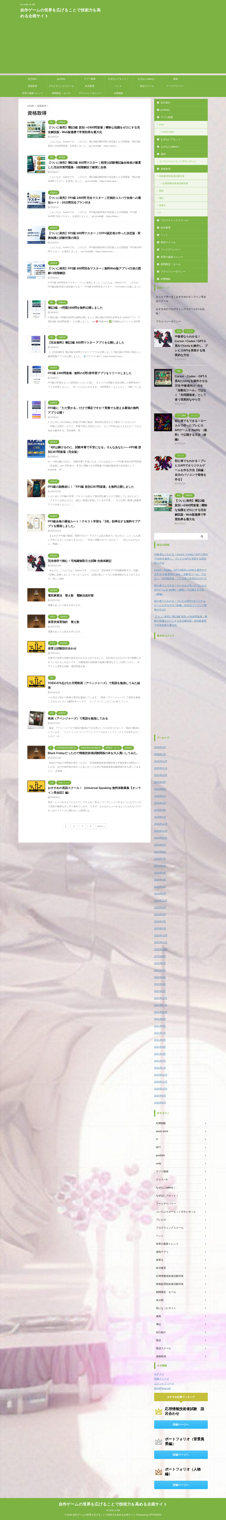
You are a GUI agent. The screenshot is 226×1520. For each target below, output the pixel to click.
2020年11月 (161, 1081)
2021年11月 (161, 1005)
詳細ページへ (181, 1424)
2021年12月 (161, 998)
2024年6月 (160, 865)
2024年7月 (160, 858)
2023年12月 (161, 900)
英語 (161, 190)
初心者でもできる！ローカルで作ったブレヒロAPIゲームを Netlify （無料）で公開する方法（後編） (191, 430)
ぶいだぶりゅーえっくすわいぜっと (177, 161)
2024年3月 (160, 886)
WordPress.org (162, 1388)
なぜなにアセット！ (118, 79)
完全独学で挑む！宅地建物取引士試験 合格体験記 (79, 560)
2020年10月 (161, 1088)
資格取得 (32, 86)
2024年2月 (160, 893)
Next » (101, 826)
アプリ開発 (90, 79)
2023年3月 (160, 914)
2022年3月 (160, 984)
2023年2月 (160, 921)
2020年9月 (160, 1095)
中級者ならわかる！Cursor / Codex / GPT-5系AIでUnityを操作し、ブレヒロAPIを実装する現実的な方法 (191, 346)
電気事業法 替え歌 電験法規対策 (71, 595)
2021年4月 (160, 1046)
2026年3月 (160, 747)
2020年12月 (161, 1074)
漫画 (175, 79)
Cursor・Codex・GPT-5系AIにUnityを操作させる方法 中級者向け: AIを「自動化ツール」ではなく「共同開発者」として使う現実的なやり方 (180, 574)
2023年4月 (160, 907)
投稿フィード (161, 1378)
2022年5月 (160, 970)
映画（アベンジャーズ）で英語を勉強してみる (78, 718)
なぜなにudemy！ (147, 79)
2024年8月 (160, 851)
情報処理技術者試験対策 (172, 176)
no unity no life (113, 1510)
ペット (118, 86)
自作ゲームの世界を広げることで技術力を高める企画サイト (113, 1504)
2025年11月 (161, 768)
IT (160, 212)
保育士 (162, 205)
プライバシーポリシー (89, 93)
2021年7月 (160, 1033)
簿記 (161, 198)
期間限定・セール (61, 93)
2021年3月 (160, 1053)
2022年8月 (160, 956)
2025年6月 (160, 789)
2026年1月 (160, 754)
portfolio (61, 79)
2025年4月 (160, 803)
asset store (168, 131)
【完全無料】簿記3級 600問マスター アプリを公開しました (86, 342)
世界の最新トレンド (32, 93)
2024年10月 (161, 837)
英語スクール (147, 86)
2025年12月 (161, 761)
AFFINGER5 (155, 1514)
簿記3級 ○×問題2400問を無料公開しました (75, 307)
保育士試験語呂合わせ (62, 648)
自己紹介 (32, 79)
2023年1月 (160, 928)
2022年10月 (161, 949)
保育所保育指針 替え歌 (63, 622)
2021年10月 (161, 1012)
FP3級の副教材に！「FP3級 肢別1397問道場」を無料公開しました (91, 486)
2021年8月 (160, 1026)
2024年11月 (161, 830)
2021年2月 (160, 1060)
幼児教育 (89, 86)
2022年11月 (161, 942)
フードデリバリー (175, 86)
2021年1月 (160, 1067)
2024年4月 (160, 879)
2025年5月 (160, 796)
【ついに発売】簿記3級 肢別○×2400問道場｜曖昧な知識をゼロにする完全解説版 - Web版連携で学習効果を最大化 (191, 510)
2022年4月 (160, 977)
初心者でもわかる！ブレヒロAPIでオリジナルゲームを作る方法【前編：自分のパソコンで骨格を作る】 (190, 470)
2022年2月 (160, 991)
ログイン (159, 1373)
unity (161, 124)
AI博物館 (118, 93)
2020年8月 (160, 1102)
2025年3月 (160, 810)
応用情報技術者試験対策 (175, 183)
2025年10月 (161, 775)
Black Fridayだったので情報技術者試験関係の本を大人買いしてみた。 (93, 753)
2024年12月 (161, 824)
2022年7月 (160, 963)
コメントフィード (164, 1383)
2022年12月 (161, 935)
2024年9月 (160, 844)
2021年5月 (160, 1040)
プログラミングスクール (61, 86)
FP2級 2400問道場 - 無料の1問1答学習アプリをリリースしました (90, 373)
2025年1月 (160, 817)
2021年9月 (160, 1019)
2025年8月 (160, 782)
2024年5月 (160, 872)
